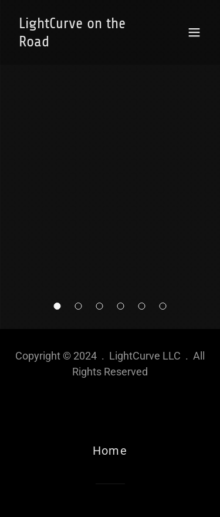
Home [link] (110, 451)
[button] (57, 306)
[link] (81, 42)
